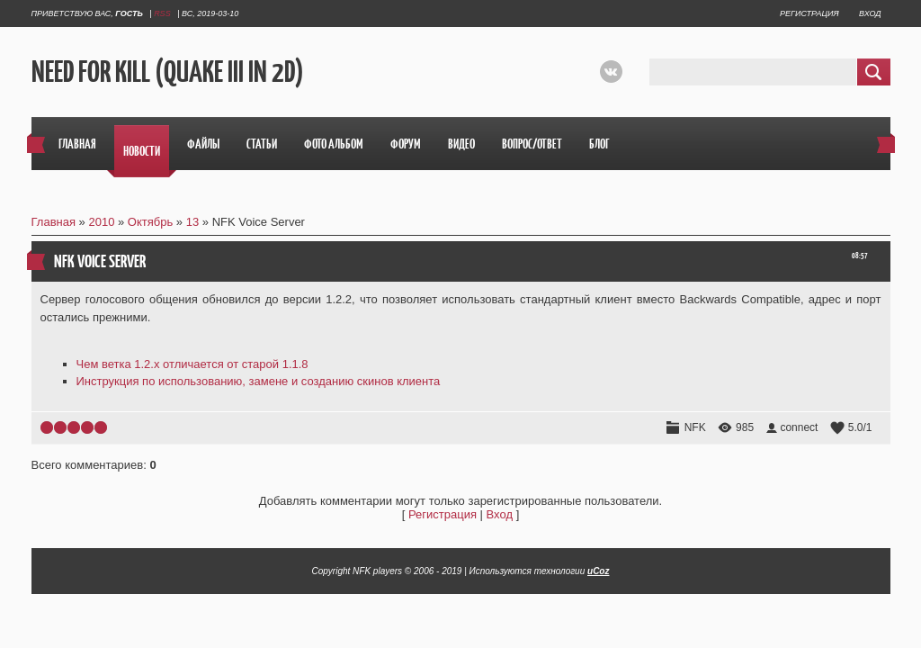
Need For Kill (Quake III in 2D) (167, 72)
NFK (695, 427)
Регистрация (809, 13)
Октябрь (150, 222)
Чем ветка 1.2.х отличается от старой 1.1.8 (192, 364)
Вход (870, 13)
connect (799, 427)
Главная (53, 222)
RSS (162, 13)
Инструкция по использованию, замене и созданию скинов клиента (258, 381)
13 (192, 222)
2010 (101, 222)
